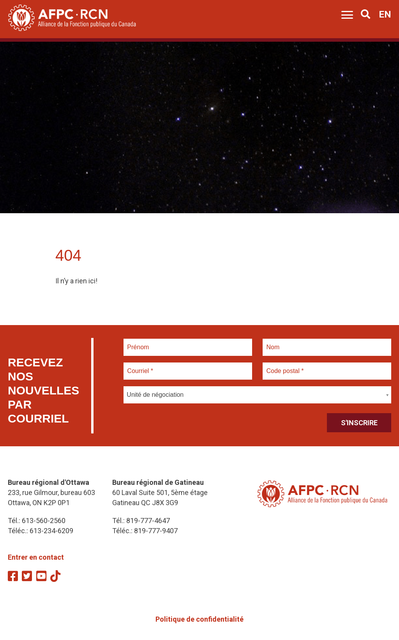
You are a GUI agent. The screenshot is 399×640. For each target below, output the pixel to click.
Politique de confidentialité (199, 619)
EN (385, 14)
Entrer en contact (36, 557)
